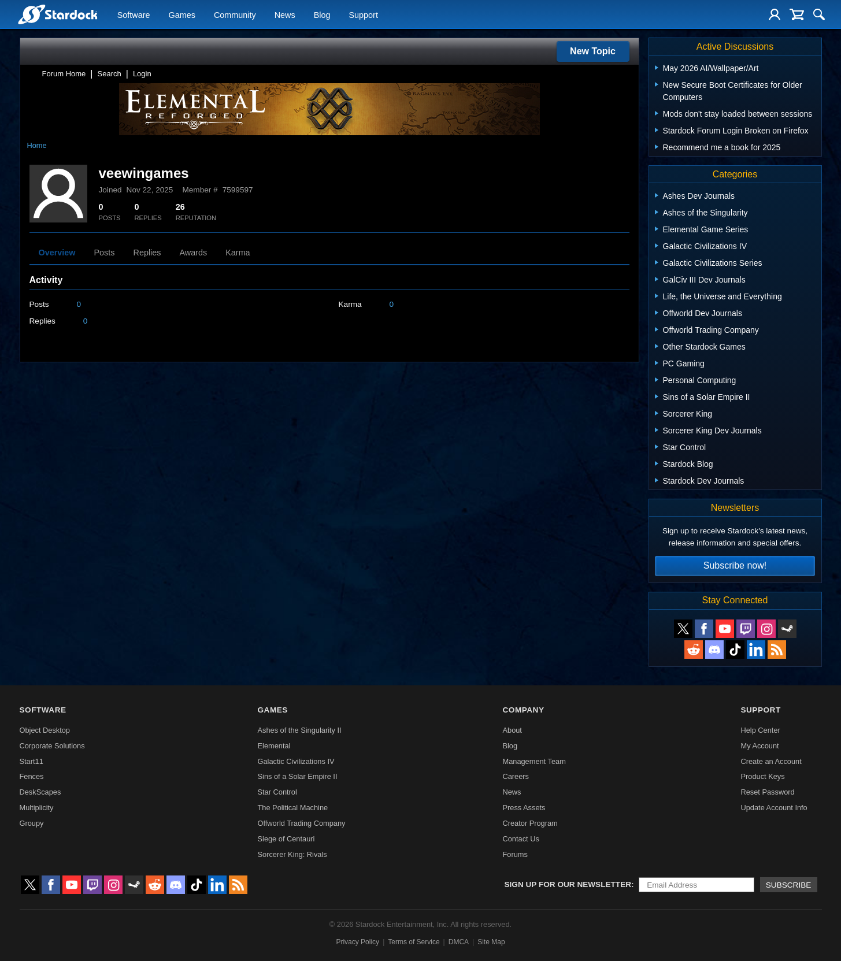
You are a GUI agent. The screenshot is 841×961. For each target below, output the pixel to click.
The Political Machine (293, 807)
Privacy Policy (357, 942)
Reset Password (767, 792)
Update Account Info (773, 807)
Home (37, 145)
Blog (322, 15)
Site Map (491, 942)
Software (133, 15)
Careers (515, 776)
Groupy (32, 823)
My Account (759, 745)
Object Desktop (45, 730)
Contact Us (520, 838)
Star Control (277, 792)
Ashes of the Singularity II (300, 730)
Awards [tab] (194, 252)
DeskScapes (40, 792)
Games (182, 15)
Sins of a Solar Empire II (298, 776)
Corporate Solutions (52, 745)
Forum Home (64, 73)
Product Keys (762, 776)
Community (235, 15)
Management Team (533, 761)
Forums (514, 854)
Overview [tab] (57, 252)
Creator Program (529, 823)
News (285, 15)
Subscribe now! (734, 565)
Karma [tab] (237, 252)
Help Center (760, 730)
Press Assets (523, 807)
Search (109, 73)
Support (363, 15)
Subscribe (789, 885)
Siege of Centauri (286, 838)
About (511, 730)
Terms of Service (413, 942)
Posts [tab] (104, 252)
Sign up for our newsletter (568, 884)
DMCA (459, 942)
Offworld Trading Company (302, 823)
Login (142, 73)
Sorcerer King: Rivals (292, 854)
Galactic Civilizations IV (296, 761)
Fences (32, 776)
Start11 (31, 761)
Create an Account (770, 761)
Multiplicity (37, 807)
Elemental (274, 745)
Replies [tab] (147, 252)
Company (523, 710)
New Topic (593, 51)
